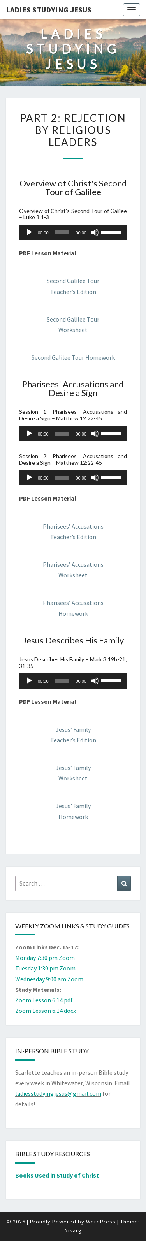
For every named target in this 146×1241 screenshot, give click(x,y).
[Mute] (95, 232)
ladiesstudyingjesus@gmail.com (58, 1093)
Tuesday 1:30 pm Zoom (45, 968)
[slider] (62, 232)
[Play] (29, 232)
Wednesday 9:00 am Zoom (49, 979)
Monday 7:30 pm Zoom (45, 958)
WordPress (101, 1221)
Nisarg (73, 1230)
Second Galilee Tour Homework (73, 357)
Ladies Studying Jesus (48, 9)
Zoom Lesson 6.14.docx (45, 1010)
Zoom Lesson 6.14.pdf (44, 1000)
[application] (73, 232)
